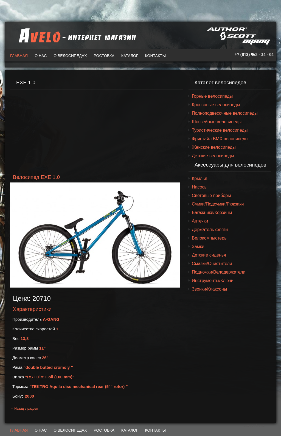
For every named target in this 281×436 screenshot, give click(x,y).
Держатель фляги (210, 229)
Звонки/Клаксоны (209, 289)
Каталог (129, 56)
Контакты (155, 56)
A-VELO (76, 35)
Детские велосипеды (213, 155)
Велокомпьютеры (209, 238)
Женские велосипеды (214, 147)
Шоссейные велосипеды (216, 121)
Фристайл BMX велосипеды (220, 138)
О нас (41, 56)
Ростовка (104, 56)
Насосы (199, 187)
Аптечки (200, 221)
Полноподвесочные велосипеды (225, 113)
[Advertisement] (96, 132)
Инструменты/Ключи (213, 280)
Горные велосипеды (212, 96)
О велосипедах (70, 56)
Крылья (199, 178)
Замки (198, 246)
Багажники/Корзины (212, 212)
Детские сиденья (209, 255)
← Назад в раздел (24, 408)
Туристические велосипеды (220, 130)
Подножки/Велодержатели (218, 272)
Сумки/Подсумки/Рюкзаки (218, 204)
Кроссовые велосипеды (216, 104)
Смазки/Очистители (212, 263)
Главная (19, 56)
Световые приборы (211, 195)
